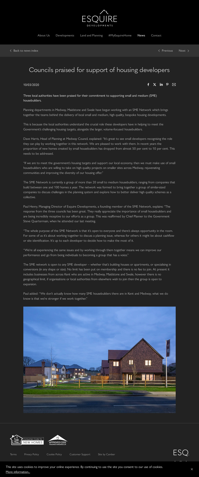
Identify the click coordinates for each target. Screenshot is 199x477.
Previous (167, 50)
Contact (156, 35)
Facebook (148, 85)
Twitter (155, 85)
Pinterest (167, 85)
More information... (18, 471)
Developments (65, 35)
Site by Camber (106, 454)
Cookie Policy (54, 454)
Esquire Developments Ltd (99, 18)
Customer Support (80, 454)
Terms (13, 454)
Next (182, 50)
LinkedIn (161, 85)
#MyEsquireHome (120, 35)
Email (174, 85)
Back (25, 50)
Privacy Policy (31, 454)
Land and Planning (91, 35)
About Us (44, 35)
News (141, 35)
